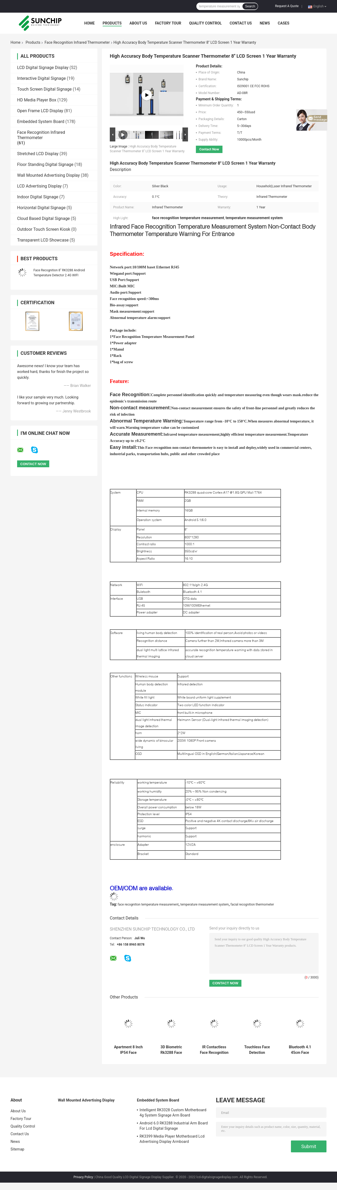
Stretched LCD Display (37, 153)
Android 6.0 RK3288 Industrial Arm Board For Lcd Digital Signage (174, 1125)
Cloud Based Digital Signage (43, 218)
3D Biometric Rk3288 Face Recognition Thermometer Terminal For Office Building (171, 1050)
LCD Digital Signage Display (42, 67)
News (265, 23)
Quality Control (205, 23)
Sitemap (17, 1149)
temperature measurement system (204, 904)
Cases (283, 23)
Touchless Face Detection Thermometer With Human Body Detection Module (256, 1050)
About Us (138, 23)
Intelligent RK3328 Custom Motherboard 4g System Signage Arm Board (173, 1112)
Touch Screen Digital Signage (44, 89)
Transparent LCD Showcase (43, 240)
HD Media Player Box (36, 99)
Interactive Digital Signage (41, 78)
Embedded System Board (40, 121)
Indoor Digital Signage (37, 196)
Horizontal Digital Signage (41, 207)
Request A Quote (287, 6)
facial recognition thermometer (252, 904)
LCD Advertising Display (39, 186)
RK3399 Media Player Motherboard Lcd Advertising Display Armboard (172, 1139)
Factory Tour (168, 23)
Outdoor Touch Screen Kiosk (43, 229)
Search (250, 6)
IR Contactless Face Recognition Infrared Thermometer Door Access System (214, 1050)
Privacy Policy (83, 1177)
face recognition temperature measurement (148, 904)
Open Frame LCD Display (40, 110)
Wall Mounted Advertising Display (48, 175)
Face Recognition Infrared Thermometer (77, 42)
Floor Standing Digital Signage (45, 164)
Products (112, 23)
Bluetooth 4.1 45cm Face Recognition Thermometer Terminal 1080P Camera (300, 1050)
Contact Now (209, 149)
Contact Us (241, 23)
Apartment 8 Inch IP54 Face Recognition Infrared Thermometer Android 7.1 (128, 1050)
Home (89, 23)
